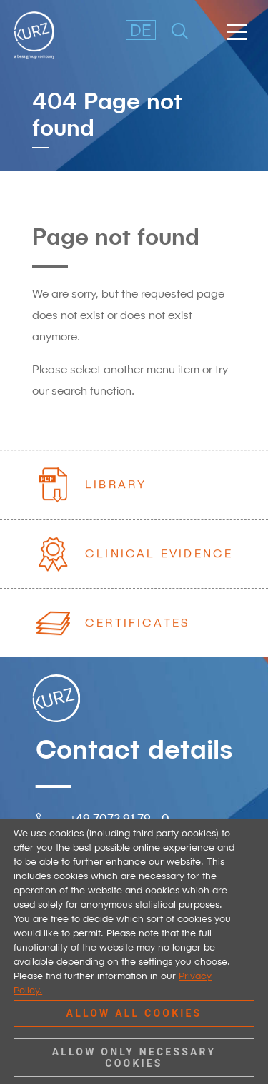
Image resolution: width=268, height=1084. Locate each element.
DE (141, 29)
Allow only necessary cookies (134, 1057)
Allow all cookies (134, 1013)
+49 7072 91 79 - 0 (119, 818)
